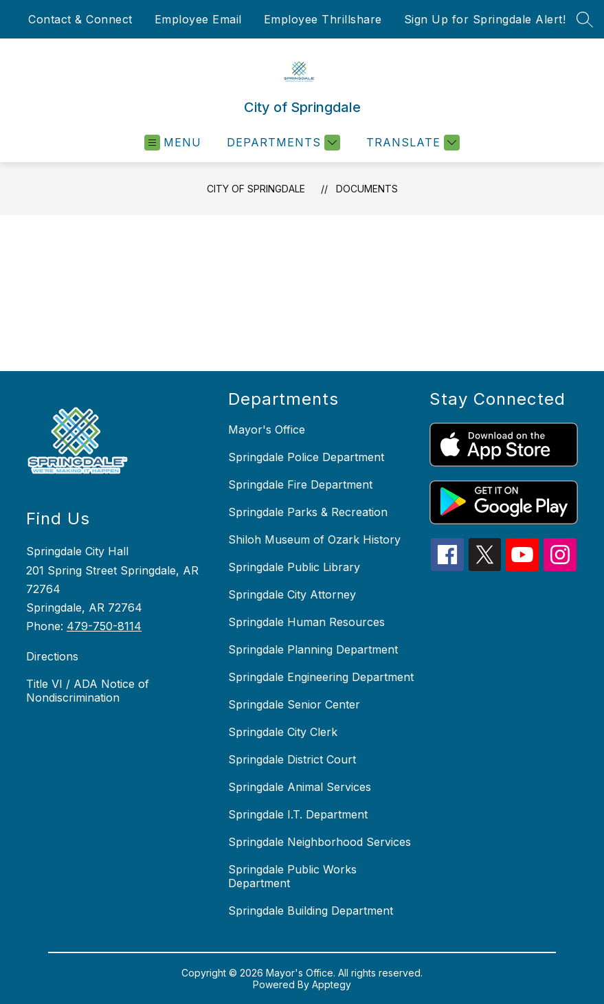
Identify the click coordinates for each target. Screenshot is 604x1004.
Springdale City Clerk (282, 732)
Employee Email (198, 19)
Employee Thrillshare (323, 19)
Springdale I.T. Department (298, 814)
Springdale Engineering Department (321, 677)
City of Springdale (256, 188)
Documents (367, 188)
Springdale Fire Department (300, 484)
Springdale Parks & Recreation (308, 512)
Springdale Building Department (310, 910)
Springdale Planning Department (313, 649)
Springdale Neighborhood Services (319, 842)
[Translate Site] (411, 142)
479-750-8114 (104, 626)
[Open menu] (172, 142)
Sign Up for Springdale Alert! (485, 19)
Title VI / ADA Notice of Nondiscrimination (87, 690)
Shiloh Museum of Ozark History (314, 539)
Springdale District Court (292, 759)
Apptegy (331, 984)
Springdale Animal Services (299, 787)
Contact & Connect (80, 19)
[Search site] (585, 19)
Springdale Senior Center (294, 704)
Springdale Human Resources (306, 622)
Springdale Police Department (306, 457)
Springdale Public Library (294, 567)
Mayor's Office (266, 429)
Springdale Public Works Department (292, 876)
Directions (52, 656)
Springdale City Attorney (292, 594)
